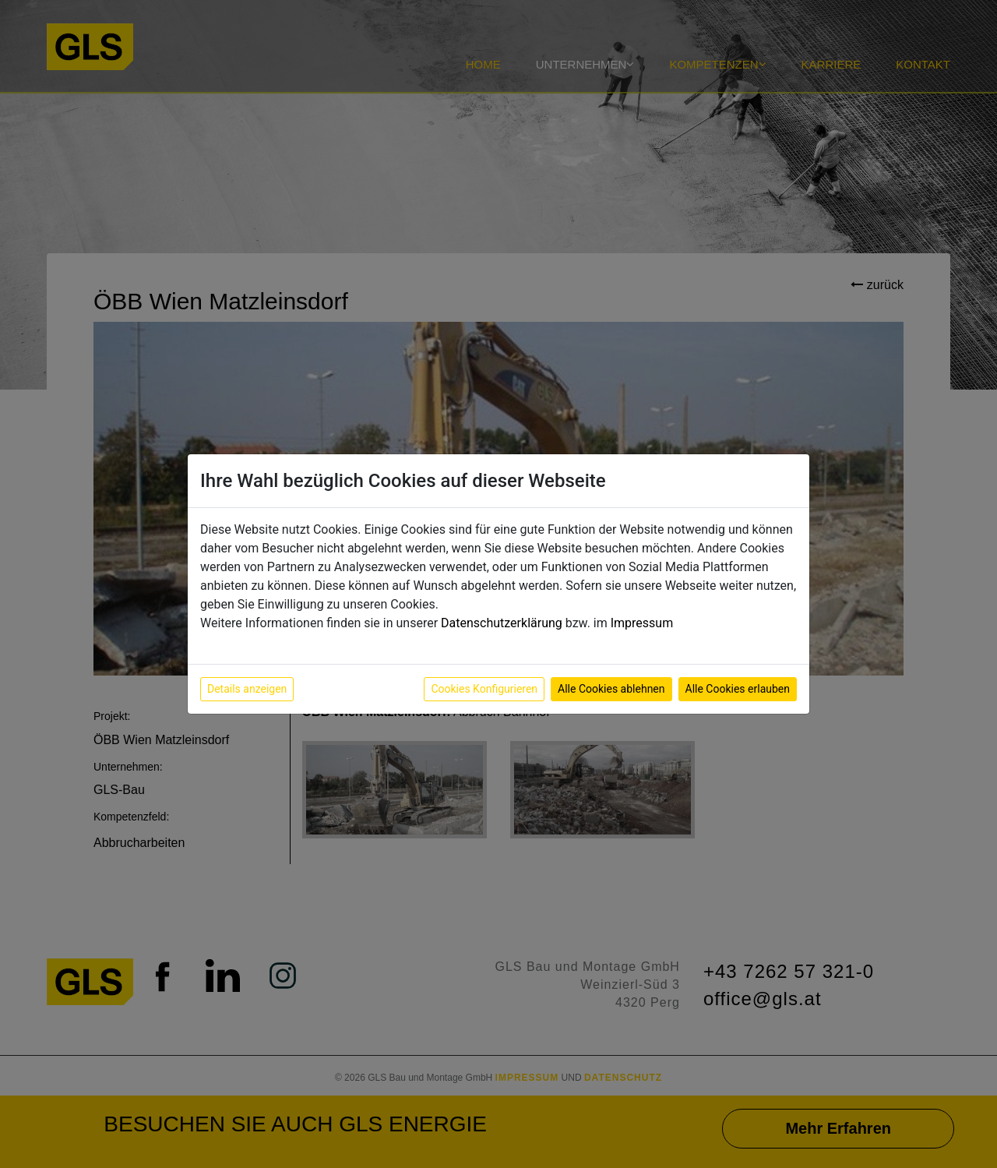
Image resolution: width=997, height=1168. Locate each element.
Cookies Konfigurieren (484, 689)
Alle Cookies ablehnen (611, 689)
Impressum (642, 623)
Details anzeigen (247, 689)
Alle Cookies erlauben (737, 689)
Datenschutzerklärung (501, 623)
